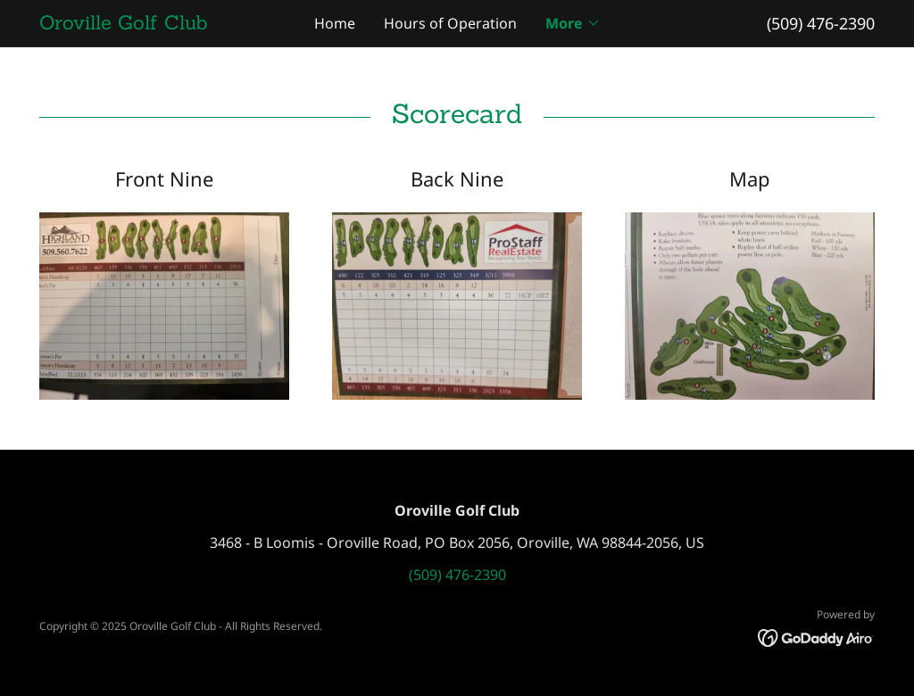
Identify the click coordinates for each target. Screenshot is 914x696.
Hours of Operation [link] (450, 23)
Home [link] (334, 23)
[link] (143, 24)
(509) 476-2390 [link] (821, 23)
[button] (573, 23)
